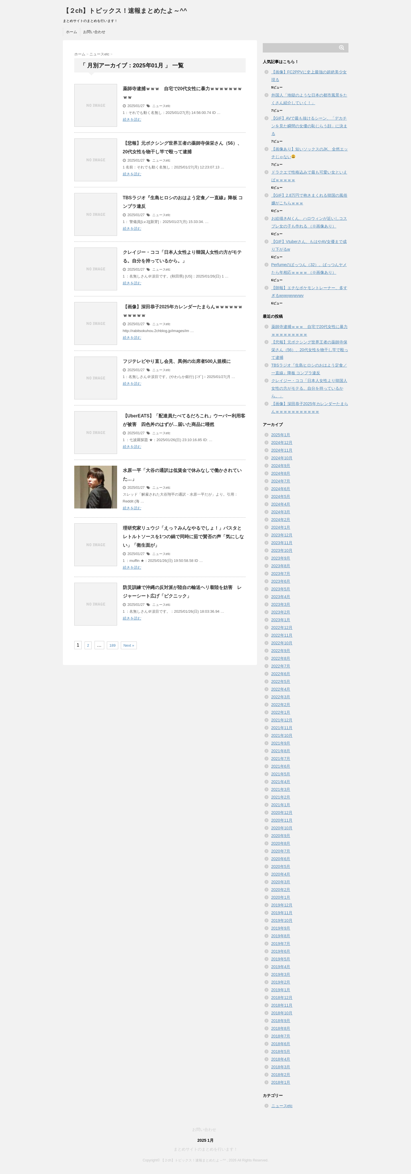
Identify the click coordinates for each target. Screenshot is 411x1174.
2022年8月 (280, 658)
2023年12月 (282, 535)
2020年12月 (282, 812)
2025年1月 (280, 435)
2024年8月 (280, 473)
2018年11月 (282, 1005)
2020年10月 (282, 828)
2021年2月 (280, 797)
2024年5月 (280, 496)
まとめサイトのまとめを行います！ (206, 1149)
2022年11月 (282, 635)
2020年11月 (282, 820)
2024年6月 (280, 489)
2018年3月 (280, 1067)
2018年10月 (282, 1013)
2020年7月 (280, 851)
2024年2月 (280, 519)
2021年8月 (280, 751)
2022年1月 (280, 712)
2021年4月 (280, 781)
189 (112, 645)
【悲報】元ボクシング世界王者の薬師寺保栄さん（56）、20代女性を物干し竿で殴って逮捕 (309, 350)
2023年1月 (280, 620)
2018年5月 (280, 1051)
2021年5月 (280, 774)
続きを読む (132, 119)
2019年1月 (280, 990)
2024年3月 (280, 512)
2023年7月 (280, 573)
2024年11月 (282, 450)
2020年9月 (280, 835)
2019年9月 (280, 928)
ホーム (71, 32)
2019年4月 (280, 966)
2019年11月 (282, 912)
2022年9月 (280, 650)
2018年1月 (280, 1082)
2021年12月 (282, 720)
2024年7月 (280, 481)
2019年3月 (280, 974)
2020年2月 (280, 889)
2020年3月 (280, 882)
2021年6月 (280, 766)
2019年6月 (280, 951)
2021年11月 (282, 727)
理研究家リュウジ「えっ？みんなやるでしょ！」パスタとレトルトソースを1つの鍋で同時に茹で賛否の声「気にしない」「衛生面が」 (183, 537)
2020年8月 (280, 843)
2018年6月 (280, 1044)
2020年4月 (280, 874)
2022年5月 (280, 681)
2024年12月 (282, 442)
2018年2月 (280, 1074)
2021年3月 (280, 789)
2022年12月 (282, 627)
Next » (128, 645)
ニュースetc (161, 106)
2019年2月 (280, 982)
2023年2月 (280, 612)
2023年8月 (280, 566)
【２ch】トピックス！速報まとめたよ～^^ (125, 10)
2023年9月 (280, 558)
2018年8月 (280, 1028)
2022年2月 (280, 704)
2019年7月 (280, 943)
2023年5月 (280, 589)
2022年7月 (280, 666)
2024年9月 (280, 465)
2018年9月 (280, 1020)
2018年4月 (280, 1059)
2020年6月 (280, 859)
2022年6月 (280, 674)
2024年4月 (280, 504)
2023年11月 (282, 542)
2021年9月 (280, 743)
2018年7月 (280, 1036)
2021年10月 (282, 735)
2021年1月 (280, 805)
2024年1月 (280, 527)
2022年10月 (282, 643)
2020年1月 (280, 897)
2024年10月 (282, 458)
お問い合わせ (94, 32)
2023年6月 (280, 581)
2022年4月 (280, 689)
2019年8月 (280, 936)
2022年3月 (280, 697)
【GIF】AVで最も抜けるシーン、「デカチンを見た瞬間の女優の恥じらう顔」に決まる (309, 126)
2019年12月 (282, 905)
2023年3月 (280, 604)
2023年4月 (280, 596)
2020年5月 (280, 866)
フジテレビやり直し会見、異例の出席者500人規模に (177, 361)
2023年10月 (282, 550)
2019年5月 (280, 959)
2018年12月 (282, 997)
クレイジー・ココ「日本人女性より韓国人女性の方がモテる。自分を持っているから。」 (309, 388)
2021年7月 (280, 758)
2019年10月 (282, 920)
